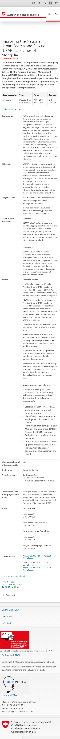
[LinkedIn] (9, 580)
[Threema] (12, 580)
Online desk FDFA (11, 648)
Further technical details (14, 569)
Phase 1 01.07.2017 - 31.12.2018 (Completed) (37, 562)
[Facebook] (3, 580)
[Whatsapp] (15, 580)
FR (45, 3)
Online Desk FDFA (10, 603)
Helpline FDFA (9, 688)
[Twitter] (6, 580)
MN (56, 3)
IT (39, 3)
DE (33, 3)
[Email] (18, 580)
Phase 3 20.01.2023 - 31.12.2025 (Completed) (37, 550)
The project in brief (12, 102)
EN (50, 3)
